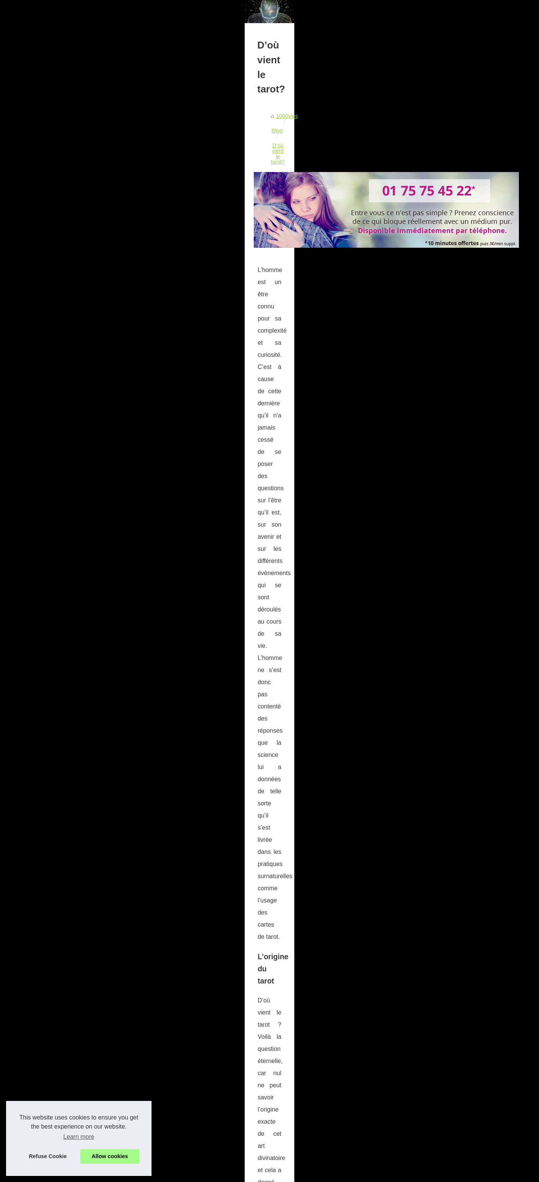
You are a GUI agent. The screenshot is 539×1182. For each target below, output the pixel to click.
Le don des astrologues (421, 544)
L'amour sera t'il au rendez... (427, 378)
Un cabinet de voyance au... (426, 311)
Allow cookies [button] (110, 1156)
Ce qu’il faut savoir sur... (422, 344)
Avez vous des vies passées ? (429, 419)
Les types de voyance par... (426, 510)
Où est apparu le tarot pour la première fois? (158, 1110)
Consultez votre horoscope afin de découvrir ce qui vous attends (182, 1124)
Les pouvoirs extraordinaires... (429, 493)
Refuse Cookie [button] (48, 1156)
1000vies (75, 266)
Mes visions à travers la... (423, 477)
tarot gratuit (300, 574)
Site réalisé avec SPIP (212, 1174)
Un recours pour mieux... (423, 361)
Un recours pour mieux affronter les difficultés (159, 1084)
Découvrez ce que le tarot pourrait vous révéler (335, 992)
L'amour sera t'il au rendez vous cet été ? (154, 1098)
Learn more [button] (78, 1137)
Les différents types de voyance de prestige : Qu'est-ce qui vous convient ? (195, 1032)
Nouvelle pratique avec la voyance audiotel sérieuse (168, 1059)
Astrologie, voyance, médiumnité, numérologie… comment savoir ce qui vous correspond (212, 1137)
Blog (98, 266)
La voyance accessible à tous (428, 527)
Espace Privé (254, 1174)
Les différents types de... (422, 294)
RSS (179, 1174)
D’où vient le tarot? (133, 266)
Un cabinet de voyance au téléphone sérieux (158, 1045)
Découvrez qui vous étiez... (425, 253)
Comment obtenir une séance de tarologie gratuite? (126, 992)
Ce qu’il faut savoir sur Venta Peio (146, 1071)
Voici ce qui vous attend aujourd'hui (147, 1149)
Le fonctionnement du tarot (425, 436)
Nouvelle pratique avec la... (426, 327)
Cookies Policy (154, 1174)
